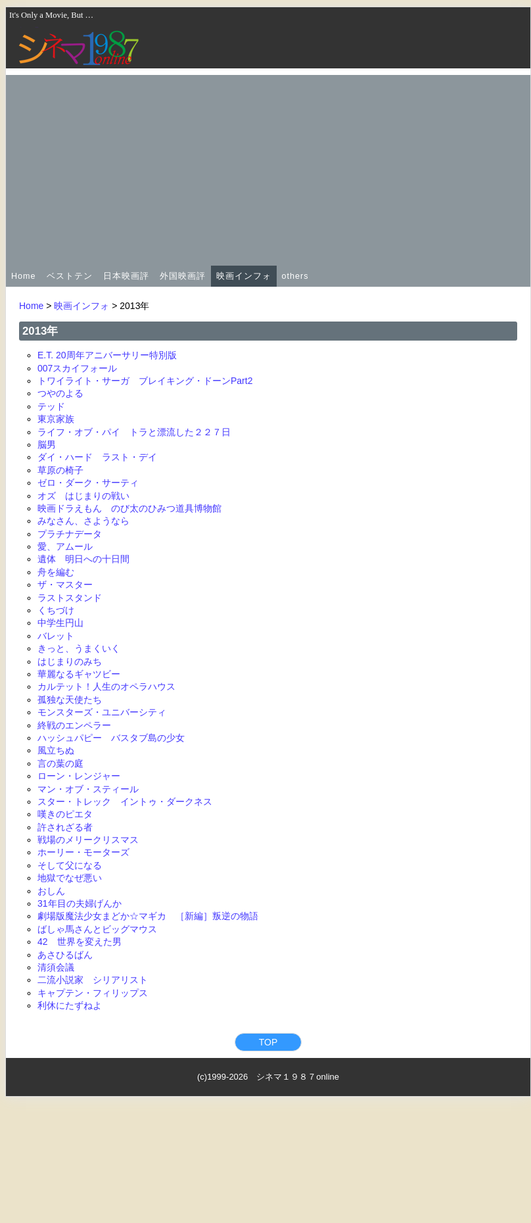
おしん (51, 891)
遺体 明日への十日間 (83, 559)
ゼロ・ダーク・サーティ (88, 482)
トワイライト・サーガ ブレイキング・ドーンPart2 (144, 380)
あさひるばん (65, 954)
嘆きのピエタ (65, 814)
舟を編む (55, 572)
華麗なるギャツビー (78, 674)
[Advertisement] (268, 167)
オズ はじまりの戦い (83, 496)
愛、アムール (65, 546)
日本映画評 (126, 276)
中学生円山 (60, 622)
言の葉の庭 (60, 763)
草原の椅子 (60, 470)
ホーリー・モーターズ (83, 852)
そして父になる (69, 865)
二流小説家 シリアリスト (92, 979)
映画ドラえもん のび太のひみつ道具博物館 (129, 508)
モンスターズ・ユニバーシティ (101, 712)
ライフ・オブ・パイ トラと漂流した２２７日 (134, 432)
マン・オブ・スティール (88, 789)
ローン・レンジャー (78, 776)
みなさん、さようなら (83, 521)
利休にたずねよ (69, 1005)
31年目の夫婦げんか (79, 903)
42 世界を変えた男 (79, 941)
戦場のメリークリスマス (88, 839)
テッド (51, 406)
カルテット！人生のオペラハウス (106, 686)
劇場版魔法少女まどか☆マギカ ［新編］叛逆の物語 (147, 916)
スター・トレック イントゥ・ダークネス (124, 801)
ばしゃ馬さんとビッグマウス (97, 929)
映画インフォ (243, 276)
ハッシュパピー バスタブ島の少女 (111, 737)
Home (23, 276)
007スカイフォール (77, 368)
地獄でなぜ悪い (69, 878)
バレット (55, 636)
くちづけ (55, 610)
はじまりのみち (69, 661)
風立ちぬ (55, 750)
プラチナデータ (69, 534)
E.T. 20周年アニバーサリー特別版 (107, 355)
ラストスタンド (69, 597)
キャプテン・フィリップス (92, 993)
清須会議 (55, 967)
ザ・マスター (65, 584)
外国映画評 (183, 276)
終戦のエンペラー (74, 725)
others (295, 276)
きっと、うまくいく (78, 648)
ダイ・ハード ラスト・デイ (97, 457)
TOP (268, 1042)
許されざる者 (65, 827)
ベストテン (70, 276)
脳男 (46, 444)
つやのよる (60, 393)
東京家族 (55, 419)
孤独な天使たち (69, 699)
